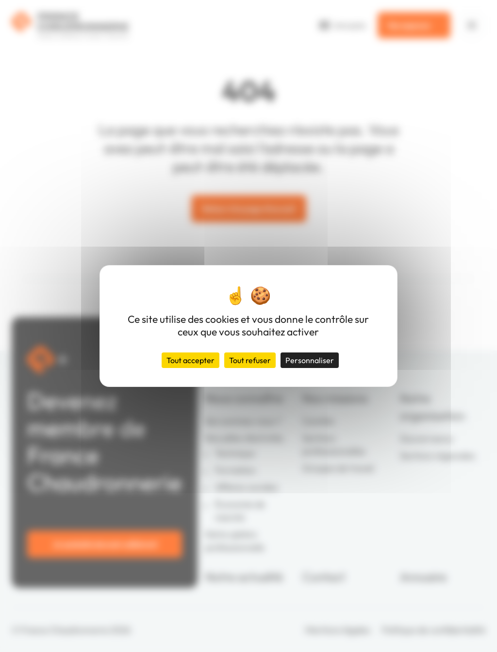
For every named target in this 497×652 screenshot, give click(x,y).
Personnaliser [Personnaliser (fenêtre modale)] (309, 360)
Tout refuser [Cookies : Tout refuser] (250, 360)
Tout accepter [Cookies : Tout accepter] (190, 360)
